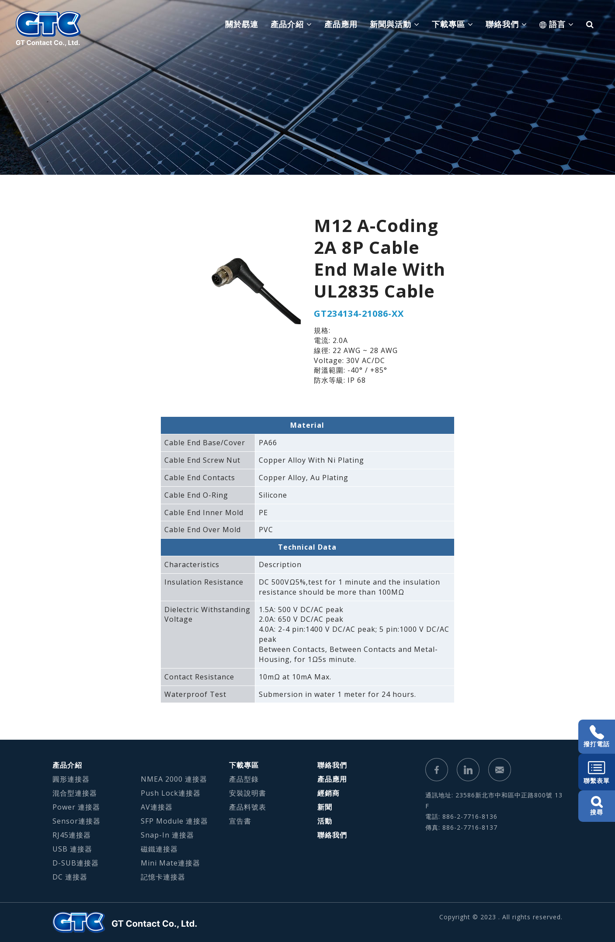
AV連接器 (157, 807)
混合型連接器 (74, 793)
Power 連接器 (76, 807)
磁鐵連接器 (159, 849)
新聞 (324, 807)
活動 (324, 821)
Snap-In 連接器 (167, 835)
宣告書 (240, 821)
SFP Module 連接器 (174, 821)
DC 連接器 (69, 877)
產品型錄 (244, 779)
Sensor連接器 (76, 821)
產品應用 (341, 24)
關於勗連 (241, 24)
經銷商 (328, 793)
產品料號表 (247, 807)
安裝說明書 (247, 793)
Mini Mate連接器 (170, 863)
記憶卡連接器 (163, 877)
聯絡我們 (332, 765)
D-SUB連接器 (75, 863)
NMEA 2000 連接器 (174, 779)
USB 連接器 (72, 849)
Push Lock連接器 (171, 793)
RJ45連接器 (71, 835)
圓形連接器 (71, 779)
